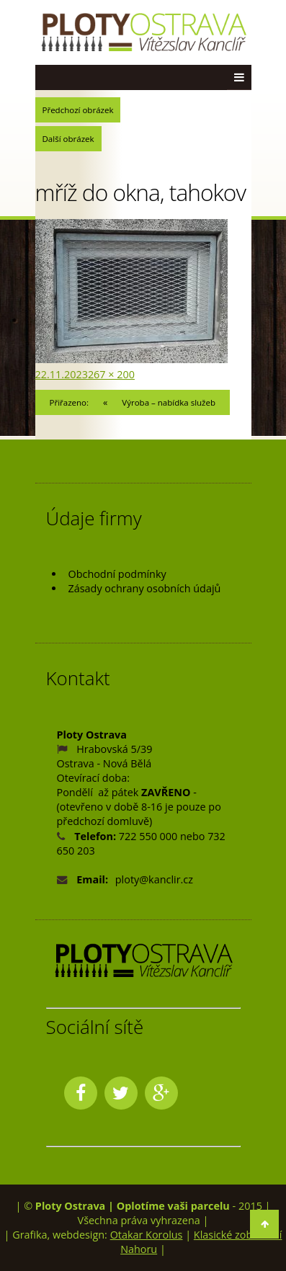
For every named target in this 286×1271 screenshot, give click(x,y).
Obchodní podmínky (117, 574)
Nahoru (138, 1249)
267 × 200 (111, 374)
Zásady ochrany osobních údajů (144, 588)
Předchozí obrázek (78, 109)
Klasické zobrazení (238, 1234)
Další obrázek (68, 138)
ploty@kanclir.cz (154, 879)
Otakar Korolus (146, 1234)
